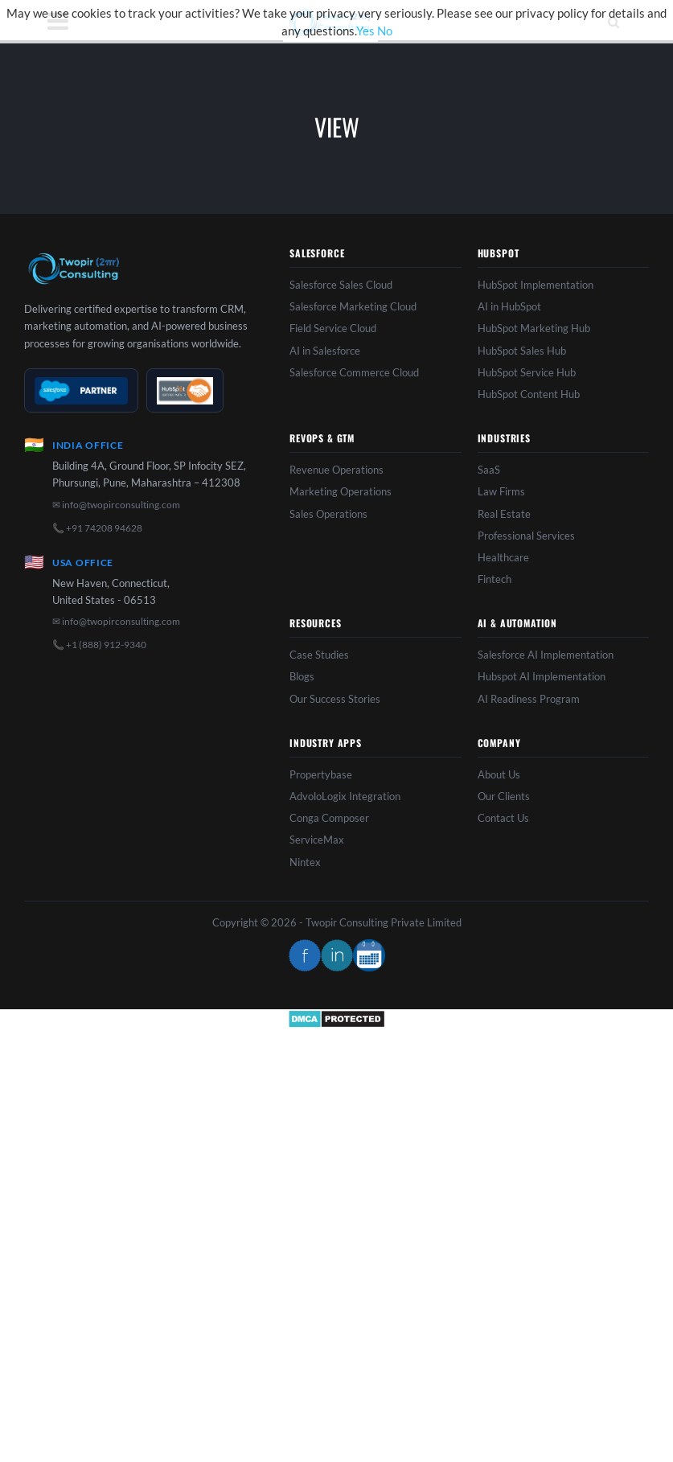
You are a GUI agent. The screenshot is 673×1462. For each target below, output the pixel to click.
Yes (365, 30)
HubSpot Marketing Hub (534, 328)
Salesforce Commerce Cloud (354, 372)
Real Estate (504, 513)
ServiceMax (316, 839)
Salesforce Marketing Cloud (353, 306)
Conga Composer (329, 817)
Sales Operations (328, 513)
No (384, 30)
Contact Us (503, 817)
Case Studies (319, 654)
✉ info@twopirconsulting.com (116, 505)
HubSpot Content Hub (529, 394)
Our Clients (504, 796)
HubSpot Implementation (535, 284)
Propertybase (320, 774)
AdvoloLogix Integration (344, 796)
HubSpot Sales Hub (522, 350)
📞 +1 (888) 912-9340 (99, 645)
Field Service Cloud (332, 328)
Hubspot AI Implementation (541, 676)
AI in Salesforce (324, 350)
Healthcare (503, 557)
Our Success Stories (334, 698)
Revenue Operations (336, 469)
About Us (499, 774)
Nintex (305, 862)
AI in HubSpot (509, 306)
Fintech (494, 579)
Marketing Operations (340, 491)
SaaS (489, 469)
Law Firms (501, 491)
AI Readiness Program (529, 698)
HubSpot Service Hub (527, 372)
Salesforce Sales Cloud (340, 284)
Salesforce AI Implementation (545, 654)
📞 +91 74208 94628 (97, 528)
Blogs (301, 676)
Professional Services (526, 535)
